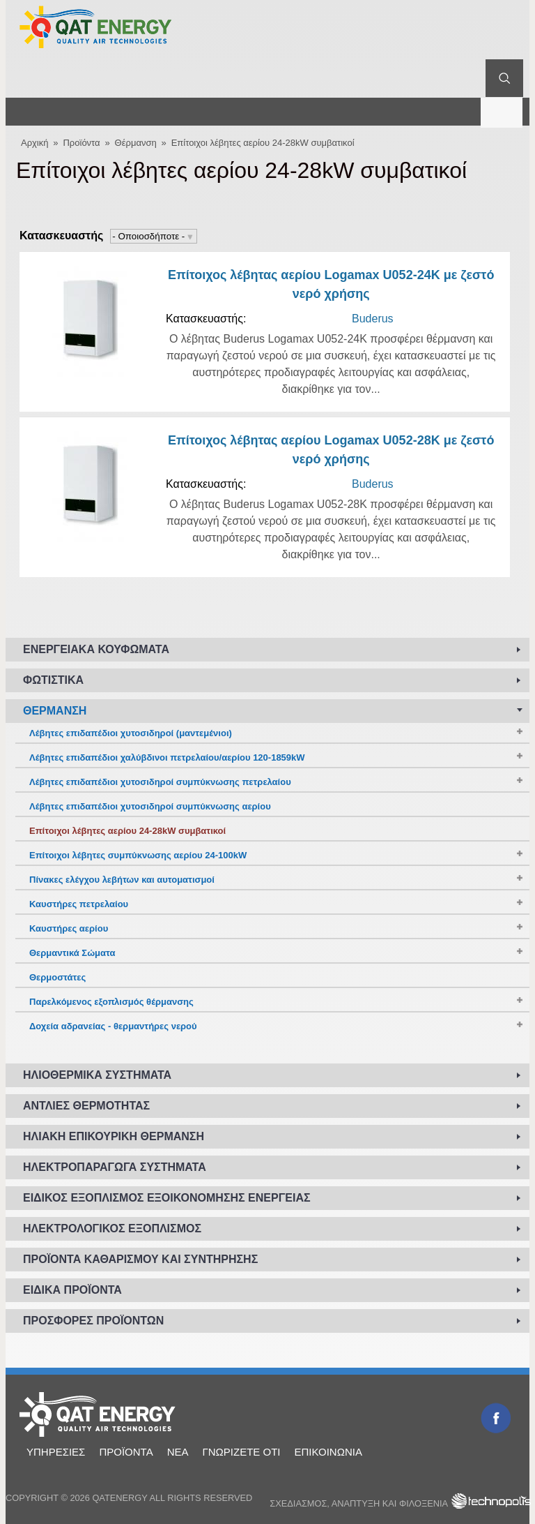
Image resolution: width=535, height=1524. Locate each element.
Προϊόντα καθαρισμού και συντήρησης (140, 1259)
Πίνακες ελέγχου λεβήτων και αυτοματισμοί (122, 879)
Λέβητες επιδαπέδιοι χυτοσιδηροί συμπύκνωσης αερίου (150, 806)
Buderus (373, 318)
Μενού (501, 111)
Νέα (178, 1452)
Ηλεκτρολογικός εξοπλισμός (112, 1228)
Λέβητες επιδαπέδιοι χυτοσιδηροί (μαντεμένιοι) (130, 733)
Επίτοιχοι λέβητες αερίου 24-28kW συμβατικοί (263, 142)
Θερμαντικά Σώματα (72, 953)
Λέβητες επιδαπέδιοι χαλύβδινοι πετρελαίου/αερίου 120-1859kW (167, 757)
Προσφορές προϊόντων (93, 1321)
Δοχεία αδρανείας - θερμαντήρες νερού (113, 1026)
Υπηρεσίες (55, 1452)
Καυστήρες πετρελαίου (78, 904)
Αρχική (35, 142)
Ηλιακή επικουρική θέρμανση (113, 1136)
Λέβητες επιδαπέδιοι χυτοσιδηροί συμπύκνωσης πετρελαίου (160, 782)
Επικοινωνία (328, 1452)
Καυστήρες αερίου (68, 928)
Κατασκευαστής (61, 235)
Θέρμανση (136, 142)
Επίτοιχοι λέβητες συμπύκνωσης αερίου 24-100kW (138, 855)
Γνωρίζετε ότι (241, 1452)
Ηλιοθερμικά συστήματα (97, 1075)
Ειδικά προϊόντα (72, 1290)
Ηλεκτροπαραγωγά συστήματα (114, 1167)
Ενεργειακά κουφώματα (96, 649)
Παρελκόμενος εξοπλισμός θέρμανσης (111, 1001)
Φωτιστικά (53, 680)
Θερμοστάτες (57, 977)
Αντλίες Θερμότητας (86, 1106)
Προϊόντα (81, 142)
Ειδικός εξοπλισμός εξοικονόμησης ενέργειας (167, 1198)
